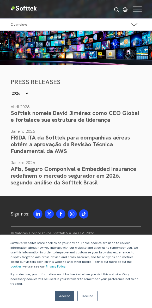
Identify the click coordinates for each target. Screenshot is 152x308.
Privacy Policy (55, 266)
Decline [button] (87, 296)
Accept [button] (64, 296)
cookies (16, 266)
